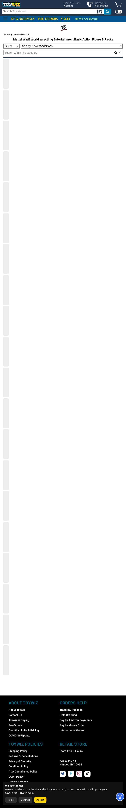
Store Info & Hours (71, 751)
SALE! (65, 19)
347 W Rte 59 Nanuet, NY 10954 (71, 763)
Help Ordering (68, 715)
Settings (25, 800)
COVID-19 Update (19, 735)
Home (6, 34)
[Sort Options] (72, 46)
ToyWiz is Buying (19, 720)
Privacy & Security (20, 761)
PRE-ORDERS (48, 19)
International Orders (72, 730)
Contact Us (15, 715)
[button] (119, 5)
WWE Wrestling (22, 34)
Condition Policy (18, 766)
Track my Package (71, 709)
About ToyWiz (17, 709)
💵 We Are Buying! (86, 18)
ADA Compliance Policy (23, 771)
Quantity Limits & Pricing (24, 730)
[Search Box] (53, 11)
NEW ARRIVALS (23, 19)
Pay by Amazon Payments (76, 720)
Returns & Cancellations (23, 756)
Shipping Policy (18, 751)
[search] (56, 11)
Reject (11, 800)
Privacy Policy (26, 792)
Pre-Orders (15, 725)
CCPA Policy (16, 776)
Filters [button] (11, 46)
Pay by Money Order (72, 725)
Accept (40, 800)
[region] (63, 8)
